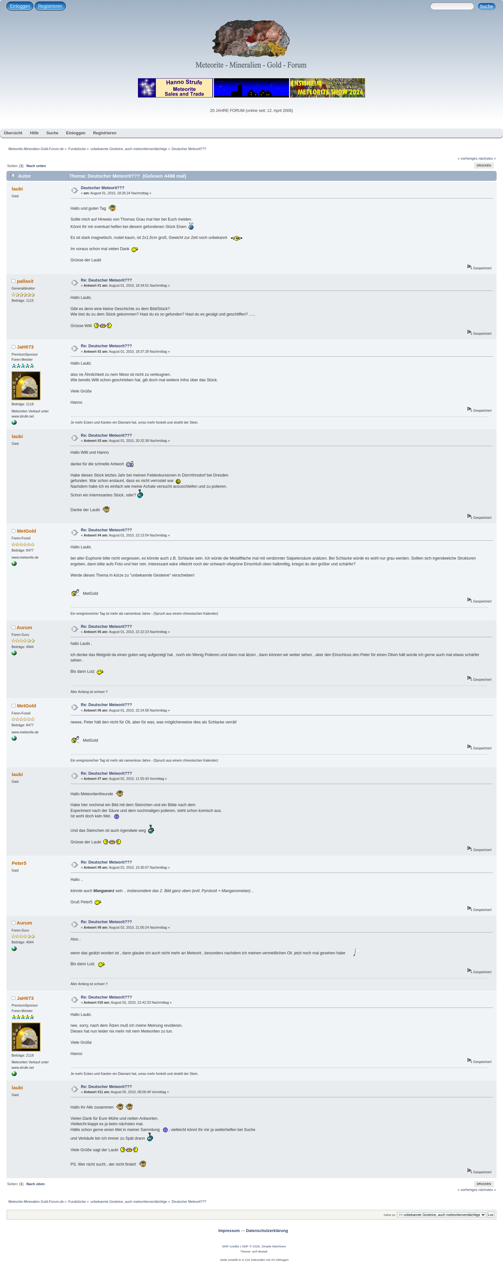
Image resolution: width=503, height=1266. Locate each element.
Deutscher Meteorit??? (102, 188)
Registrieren (50, 6)
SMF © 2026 (251, 1246)
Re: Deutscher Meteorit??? (106, 280)
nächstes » (487, 158)
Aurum (24, 627)
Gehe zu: (390, 1215)
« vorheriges (468, 158)
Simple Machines (273, 1246)
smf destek (260, 1251)
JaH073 (25, 347)
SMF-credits (230, 1246)
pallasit (25, 281)
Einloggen (20, 6)
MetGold (26, 531)
